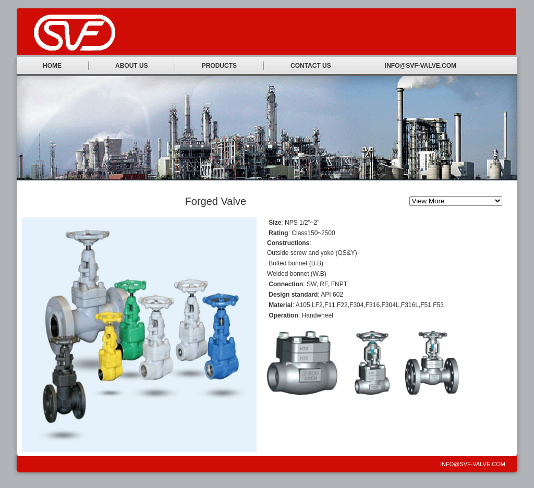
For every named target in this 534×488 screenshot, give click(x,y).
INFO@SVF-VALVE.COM (420, 65)
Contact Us (310, 65)
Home (52, 65)
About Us (131, 65)
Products (219, 65)
